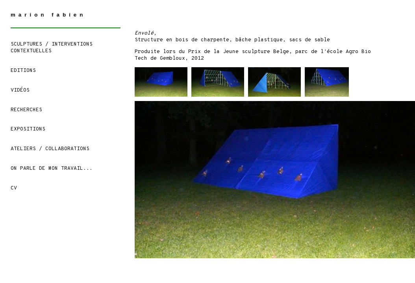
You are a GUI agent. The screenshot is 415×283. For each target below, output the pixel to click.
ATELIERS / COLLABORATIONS (50, 149)
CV (14, 188)
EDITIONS (23, 71)
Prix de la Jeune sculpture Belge (238, 52)
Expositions (28, 129)
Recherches (26, 110)
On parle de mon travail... (52, 168)
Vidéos (20, 90)
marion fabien (48, 15)
